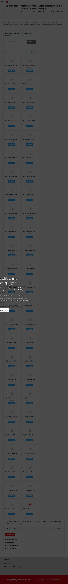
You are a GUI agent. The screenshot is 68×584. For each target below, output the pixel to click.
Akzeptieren (34, 307)
